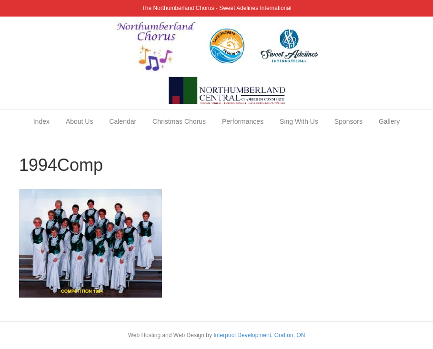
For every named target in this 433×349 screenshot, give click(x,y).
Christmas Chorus (179, 121)
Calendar (122, 121)
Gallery (389, 121)
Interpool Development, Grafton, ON (259, 335)
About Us (79, 121)
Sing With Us (299, 121)
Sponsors (348, 121)
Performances (242, 121)
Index (41, 121)
